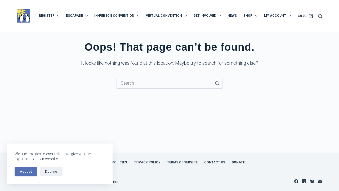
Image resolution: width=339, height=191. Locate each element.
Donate (238, 162)
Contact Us (214, 162)
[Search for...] (164, 83)
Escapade (78, 16)
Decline (51, 171)
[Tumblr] (304, 181)
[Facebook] (296, 181)
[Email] (320, 181)
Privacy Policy (146, 162)
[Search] (320, 16)
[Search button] (217, 83)
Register (50, 16)
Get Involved (208, 16)
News (232, 16)
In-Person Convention (117, 16)
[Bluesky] (312, 181)
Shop (251, 16)
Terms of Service (182, 162)
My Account (278, 16)
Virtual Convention (167, 16)
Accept (26, 171)
